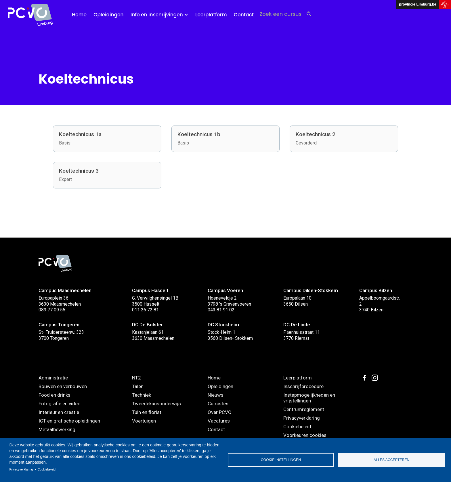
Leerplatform (211, 14)
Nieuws (215, 395)
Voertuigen (144, 421)
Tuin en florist (146, 412)
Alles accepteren (391, 460)
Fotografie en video (60, 403)
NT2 (136, 378)
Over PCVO (220, 412)
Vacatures (219, 421)
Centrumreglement (303, 409)
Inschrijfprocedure (303, 386)
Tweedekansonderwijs (156, 403)
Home (79, 14)
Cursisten (218, 403)
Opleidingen (108, 14)
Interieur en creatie (59, 412)
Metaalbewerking (57, 429)
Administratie (53, 378)
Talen (138, 386)
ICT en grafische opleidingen (69, 421)
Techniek (141, 395)
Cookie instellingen (281, 460)
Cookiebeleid (47, 469)
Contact (244, 14)
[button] (159, 15)
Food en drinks (54, 395)
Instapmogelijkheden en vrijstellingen (309, 398)
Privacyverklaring (21, 469)
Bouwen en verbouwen (63, 386)
